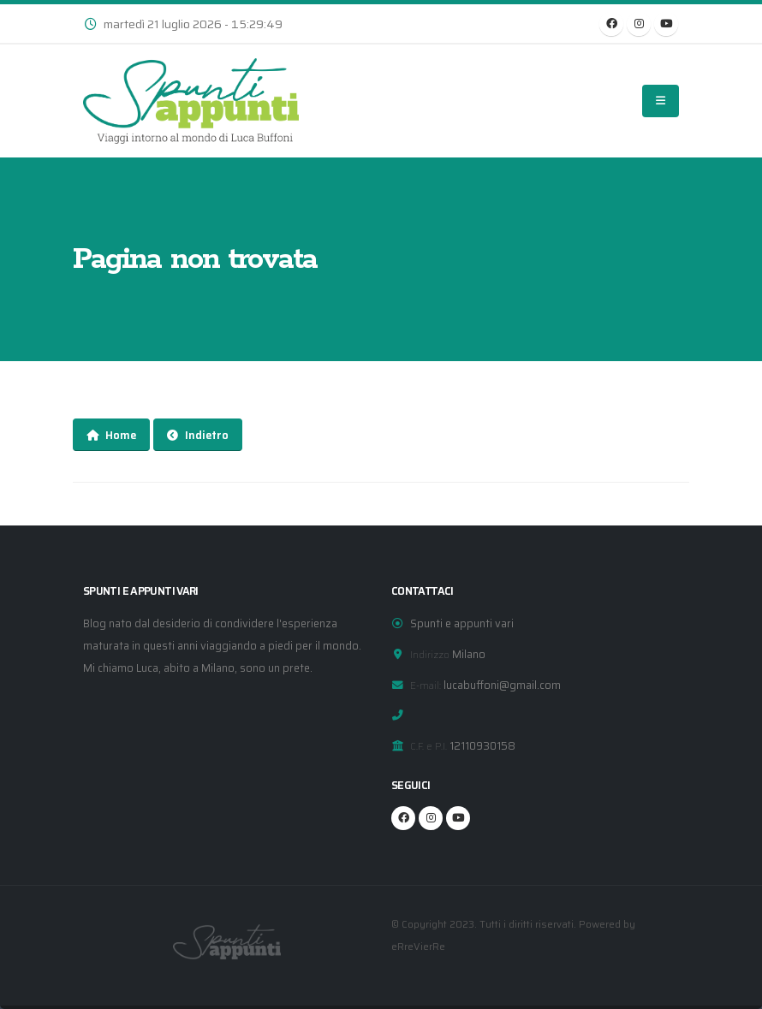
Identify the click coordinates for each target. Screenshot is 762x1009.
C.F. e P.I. (428, 746)
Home (111, 435)
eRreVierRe (418, 946)
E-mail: (425, 685)
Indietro (198, 435)
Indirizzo (429, 654)
